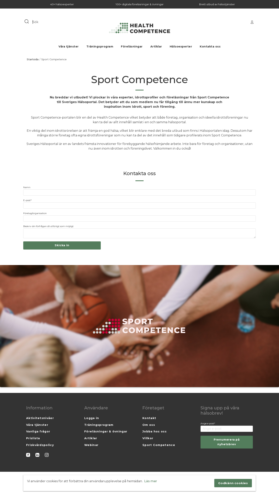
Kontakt (149, 418)
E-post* (27, 200)
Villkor (147, 438)
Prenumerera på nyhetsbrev (227, 442)
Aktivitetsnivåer (40, 418)
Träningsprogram (99, 46)
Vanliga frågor (38, 431)
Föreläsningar (132, 46)
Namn (26, 187)
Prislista (33, 438)
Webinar (91, 445)
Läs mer (150, 481)
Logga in (91, 418)
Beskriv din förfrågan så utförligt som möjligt (48, 226)
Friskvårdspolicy (40, 445)
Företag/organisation (35, 213)
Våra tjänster (69, 46)
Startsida (33, 59)
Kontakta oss (210, 46)
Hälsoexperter (181, 46)
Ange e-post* (208, 423)
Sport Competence (158, 445)
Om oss (148, 425)
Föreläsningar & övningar (105, 431)
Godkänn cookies (233, 483)
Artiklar (156, 46)
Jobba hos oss (154, 431)
